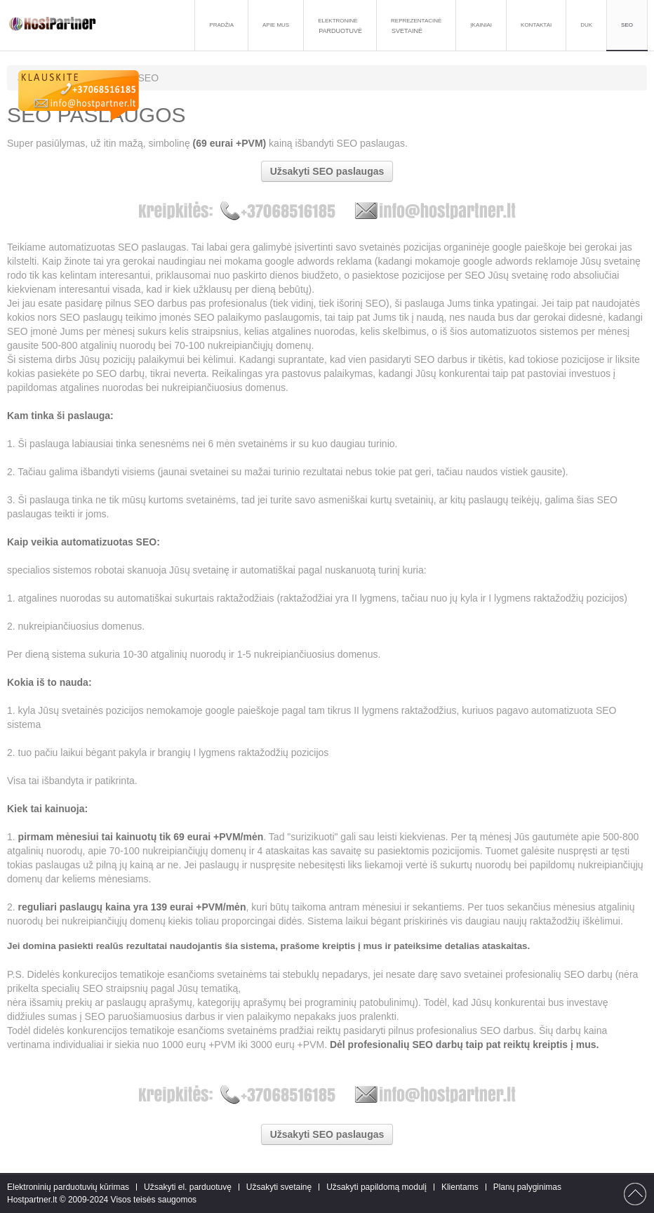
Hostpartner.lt (32, 1200)
